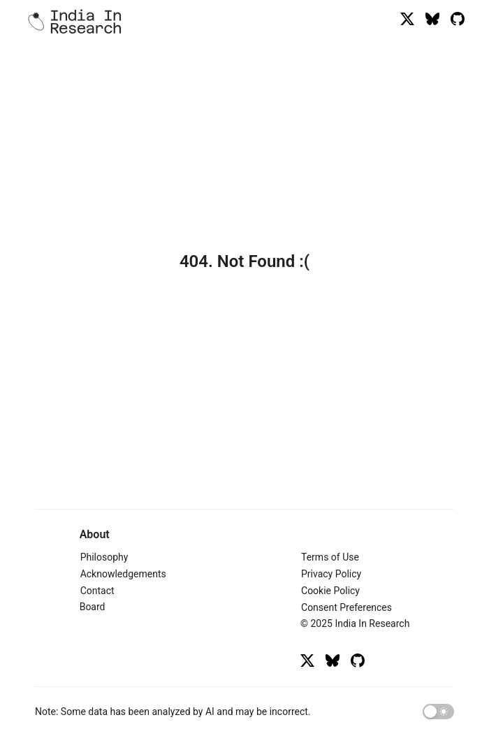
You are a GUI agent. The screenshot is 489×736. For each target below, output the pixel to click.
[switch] (438, 711)
